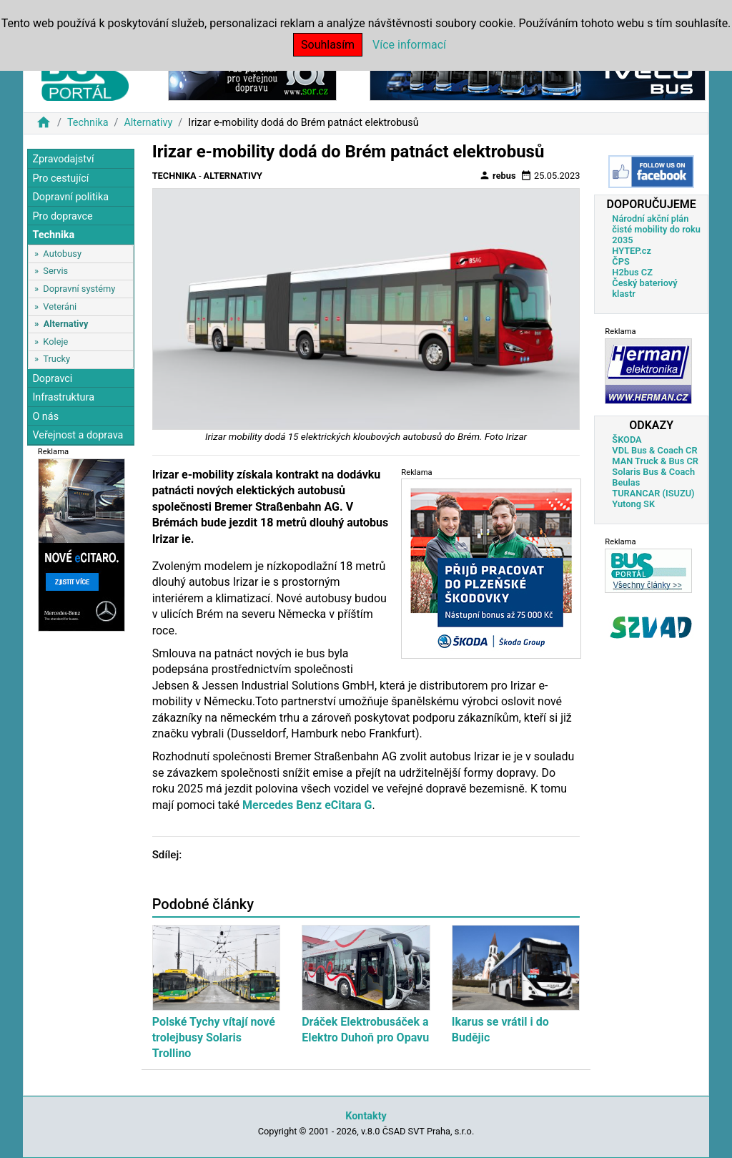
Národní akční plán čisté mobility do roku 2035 (656, 229)
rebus (497, 175)
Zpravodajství (63, 159)
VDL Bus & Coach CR (654, 450)
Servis (55, 270)
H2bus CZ (632, 272)
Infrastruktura (63, 397)
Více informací (409, 44)
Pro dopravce (62, 216)
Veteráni (59, 306)
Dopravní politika (70, 197)
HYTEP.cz (631, 250)
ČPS (620, 261)
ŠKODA (626, 439)
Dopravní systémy (79, 288)
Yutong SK (633, 504)
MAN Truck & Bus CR (655, 461)
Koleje (55, 341)
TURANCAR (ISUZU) (653, 493)
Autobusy (62, 253)
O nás (45, 417)
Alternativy (148, 123)
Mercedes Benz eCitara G (305, 805)
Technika (88, 123)
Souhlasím (328, 44)
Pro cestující (60, 178)
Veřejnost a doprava (77, 435)
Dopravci (52, 379)
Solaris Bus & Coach (653, 471)
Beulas (626, 482)
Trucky (56, 358)
